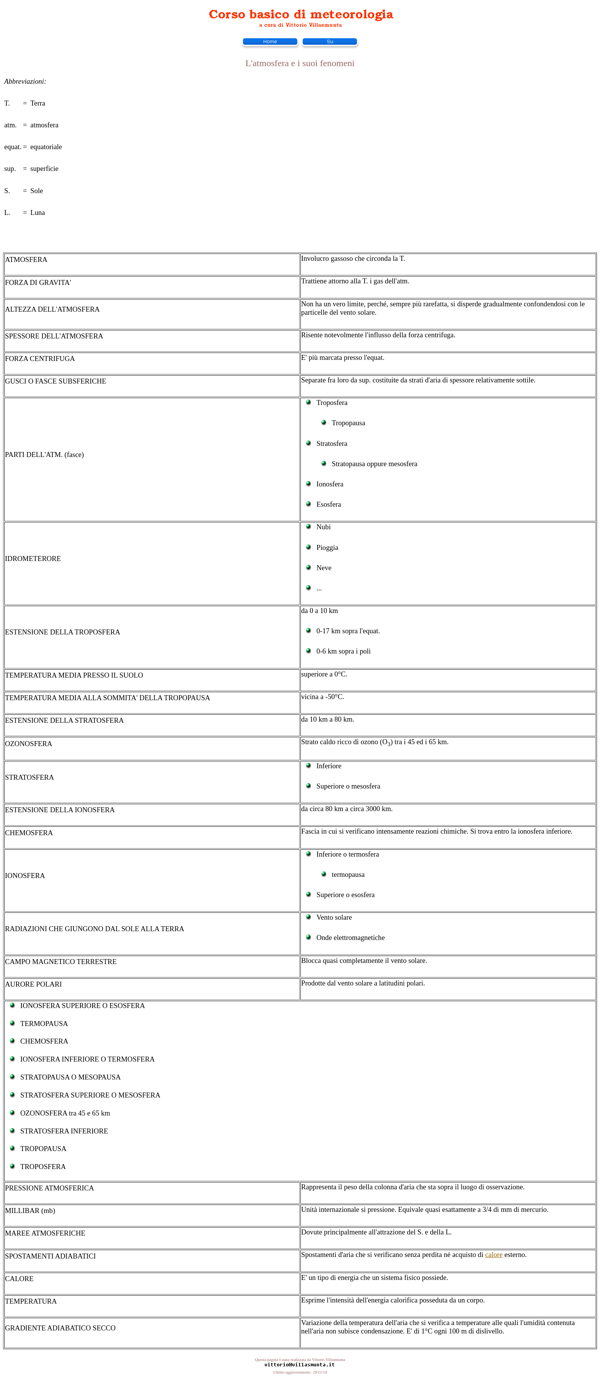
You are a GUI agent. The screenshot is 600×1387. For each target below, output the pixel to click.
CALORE (19, 1279)
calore (494, 1254)
